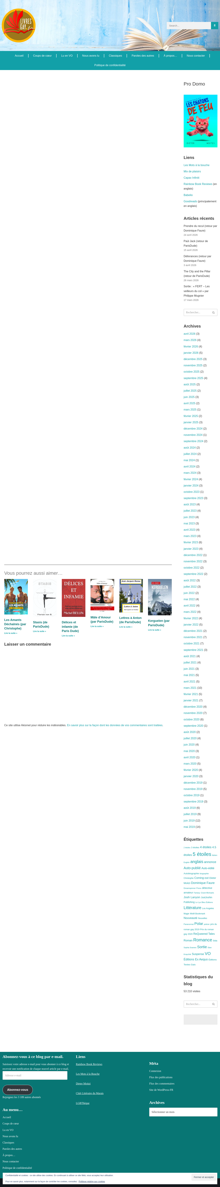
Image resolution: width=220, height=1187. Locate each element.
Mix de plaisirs (192, 171)
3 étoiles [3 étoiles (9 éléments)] (195, 847)
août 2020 (190, 732)
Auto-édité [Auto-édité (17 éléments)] (207, 868)
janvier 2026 (191, 352)
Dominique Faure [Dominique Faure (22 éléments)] (203, 883)
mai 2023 (189, 523)
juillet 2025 (190, 390)
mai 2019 (189, 826)
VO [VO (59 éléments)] (208, 953)
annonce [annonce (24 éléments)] (210, 862)
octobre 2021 (191, 643)
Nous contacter (196, 55)
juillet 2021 (190, 662)
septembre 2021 (193, 649)
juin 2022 (189, 593)
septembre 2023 (193, 498)
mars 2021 (190, 687)
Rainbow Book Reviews (198, 184)
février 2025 (191, 416)
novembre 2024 (193, 434)
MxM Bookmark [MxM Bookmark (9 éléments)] (197, 913)
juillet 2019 (190, 814)
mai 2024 (189, 460)
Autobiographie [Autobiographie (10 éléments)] (191, 873)
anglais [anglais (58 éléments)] (196, 861)
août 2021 (190, 656)
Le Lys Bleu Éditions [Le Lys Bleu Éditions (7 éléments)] (204, 902)
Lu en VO (67, 55)
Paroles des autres (143, 55)
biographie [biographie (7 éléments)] (204, 874)
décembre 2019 (193, 782)
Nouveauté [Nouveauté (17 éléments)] (190, 918)
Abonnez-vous (17, 1089)
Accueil (19, 55)
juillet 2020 (190, 738)
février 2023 (191, 542)
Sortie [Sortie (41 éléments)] (202, 947)
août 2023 (190, 504)
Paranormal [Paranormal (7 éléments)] (189, 924)
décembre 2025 (193, 359)
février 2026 (191, 346)
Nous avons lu (90, 55)
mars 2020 (190, 763)
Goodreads (190, 201)
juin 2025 (189, 397)
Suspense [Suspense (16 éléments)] (198, 953)
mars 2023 (190, 536)
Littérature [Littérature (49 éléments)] (192, 908)
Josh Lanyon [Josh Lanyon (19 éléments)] (192, 897)
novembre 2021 (193, 637)
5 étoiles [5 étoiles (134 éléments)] (202, 854)
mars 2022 (190, 611)
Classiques (115, 55)
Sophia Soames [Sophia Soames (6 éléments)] (190, 947)
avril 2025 (189, 403)
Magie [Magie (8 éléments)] (186, 913)
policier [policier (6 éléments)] (207, 924)
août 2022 (190, 580)
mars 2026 (190, 340)
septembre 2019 (193, 801)
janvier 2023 (191, 548)
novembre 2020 (193, 713)
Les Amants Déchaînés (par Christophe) (15, 624)
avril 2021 (189, 681)
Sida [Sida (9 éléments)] (215, 940)
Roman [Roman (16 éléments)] (188, 940)
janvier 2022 (191, 624)
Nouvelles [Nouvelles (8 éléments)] (202, 918)
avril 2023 (189, 529)
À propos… (170, 55)
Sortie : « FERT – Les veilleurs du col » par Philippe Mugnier (197, 291)
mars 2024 (190, 472)
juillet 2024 (190, 453)
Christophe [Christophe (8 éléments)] (189, 878)
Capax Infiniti (191, 177)
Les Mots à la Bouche (88, 1073)
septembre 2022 (193, 574)
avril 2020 (189, 757)
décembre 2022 (193, 555)
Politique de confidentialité (110, 65)
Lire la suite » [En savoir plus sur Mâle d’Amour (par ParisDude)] (97, 626)
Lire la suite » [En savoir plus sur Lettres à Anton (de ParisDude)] (125, 627)
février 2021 (191, 694)
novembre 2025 (193, 365)
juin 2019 (189, 820)
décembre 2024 (193, 428)
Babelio (188, 195)
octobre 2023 (191, 491)
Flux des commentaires (161, 1083)
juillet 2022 (190, 586)
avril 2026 (189, 333)
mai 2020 (189, 751)
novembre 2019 (193, 789)
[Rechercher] (214, 25)
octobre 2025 (191, 371)
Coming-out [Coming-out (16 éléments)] (201, 877)
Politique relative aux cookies (92, 1181)
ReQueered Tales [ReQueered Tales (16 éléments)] (204, 933)
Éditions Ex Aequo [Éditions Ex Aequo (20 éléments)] (196, 959)
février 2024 (191, 479)
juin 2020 (189, 744)
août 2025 (190, 384)
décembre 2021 (193, 630)
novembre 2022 (193, 561)
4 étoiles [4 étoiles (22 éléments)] (205, 847)
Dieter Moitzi (83, 1083)
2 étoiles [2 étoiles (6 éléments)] (187, 848)
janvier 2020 (191, 776)
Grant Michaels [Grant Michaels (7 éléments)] (207, 893)
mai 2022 (189, 599)
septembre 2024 (193, 441)
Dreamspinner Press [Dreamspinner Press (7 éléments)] (192, 888)
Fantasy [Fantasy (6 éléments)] (197, 893)
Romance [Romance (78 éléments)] (202, 939)
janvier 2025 (191, 422)
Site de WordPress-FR (161, 1089)
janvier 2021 (191, 700)
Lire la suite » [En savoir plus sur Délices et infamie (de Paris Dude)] (68, 636)
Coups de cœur (42, 55)
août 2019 (190, 807)
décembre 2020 (193, 706)
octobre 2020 (191, 719)
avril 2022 (189, 605)
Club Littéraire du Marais (90, 1093)
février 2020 (191, 769)
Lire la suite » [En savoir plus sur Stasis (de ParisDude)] (39, 631)
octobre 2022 (191, 567)
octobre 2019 (191, 795)
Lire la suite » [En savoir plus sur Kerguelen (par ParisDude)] (154, 630)
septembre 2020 (193, 725)
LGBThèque (82, 1103)
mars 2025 (190, 409)
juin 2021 (189, 668)
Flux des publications (160, 1077)
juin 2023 (189, 517)
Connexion (155, 1071)
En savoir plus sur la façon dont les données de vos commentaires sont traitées (114, 725)
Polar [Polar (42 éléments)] (198, 923)
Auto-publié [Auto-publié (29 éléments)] (192, 868)
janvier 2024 (191, 485)
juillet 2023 (190, 510)
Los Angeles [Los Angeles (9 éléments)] (208, 908)
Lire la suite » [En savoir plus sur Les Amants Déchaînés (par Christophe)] (10, 633)
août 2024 (190, 447)
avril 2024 (189, 466)
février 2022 (191, 618)
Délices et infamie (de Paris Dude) (70, 627)
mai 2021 (189, 675)
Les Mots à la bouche (196, 165)
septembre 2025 (193, 378)
